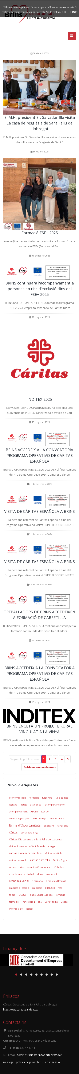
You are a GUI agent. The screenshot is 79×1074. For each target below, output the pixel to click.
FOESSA (22, 894)
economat (51, 874)
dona (40, 874)
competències (16, 867)
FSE (40, 901)
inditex (29, 908)
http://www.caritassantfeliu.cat (21, 1009)
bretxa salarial (57, 818)
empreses (37, 887)
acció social (36, 804)
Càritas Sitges (60, 860)
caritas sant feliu (40, 860)
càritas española (53, 853)
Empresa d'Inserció (56, 881)
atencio (45, 811)
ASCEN (34, 811)
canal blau (62, 825)
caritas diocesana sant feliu (25, 853)
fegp (60, 887)
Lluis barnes (61, 797)
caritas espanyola (18, 860)
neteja (23, 804)
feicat (12, 894)
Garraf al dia (51, 901)
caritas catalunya (29, 832)
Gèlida (64, 901)
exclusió (50, 887)
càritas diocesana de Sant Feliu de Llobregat (32, 846)
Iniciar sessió (52, 1062)
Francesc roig (28, 901)
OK (64, 12)
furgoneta (47, 797)
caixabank (49, 825)
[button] (16, 974)
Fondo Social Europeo (41, 894)
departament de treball (21, 874)
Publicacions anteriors (40, 767)
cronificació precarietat (39, 867)
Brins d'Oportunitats (25, 825)
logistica (13, 804)
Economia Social (19, 880)
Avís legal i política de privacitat (21, 1062)
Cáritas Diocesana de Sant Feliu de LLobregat (36, 839)
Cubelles (58, 867)
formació (34, 797)
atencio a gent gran (19, 818)
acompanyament (18, 811)
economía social (18, 797)
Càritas (13, 832)
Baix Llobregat (39, 818)
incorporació (16, 908)
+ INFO (74, 12)
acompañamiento (55, 804)
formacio (60, 894)
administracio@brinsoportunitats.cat (39, 1055)
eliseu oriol (37, 881)
